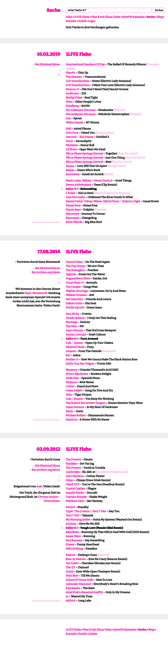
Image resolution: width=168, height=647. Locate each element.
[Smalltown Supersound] (112, 472)
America (71, 419)
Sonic (69, 141)
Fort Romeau (74, 540)
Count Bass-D (74, 282)
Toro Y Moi (99, 511)
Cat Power (72, 563)
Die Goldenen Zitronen (81, 110)
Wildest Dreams (76, 295)
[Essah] (109, 174)
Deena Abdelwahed (78, 184)
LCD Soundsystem (77, 81)
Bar (68, 355)
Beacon (70, 555)
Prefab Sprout (75, 307)
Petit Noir (72, 575)
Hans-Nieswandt (35, 293)
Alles (69, 17)
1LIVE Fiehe (81, 17)
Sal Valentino (74, 299)
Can (68, 118)
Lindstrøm (73, 472)
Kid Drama (86, 137)
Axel (39, 486)
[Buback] (119, 110)
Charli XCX (72, 484)
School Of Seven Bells (79, 580)
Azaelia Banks (75, 492)
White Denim (74, 122)
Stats (69, 101)
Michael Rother (75, 415)
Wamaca (71, 369)
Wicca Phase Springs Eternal (84, 153)
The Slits (71, 326)
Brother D (72, 359)
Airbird (70, 600)
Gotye (69, 571)
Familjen (71, 463)
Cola (68, 343)
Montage (71, 322)
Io (67, 596)
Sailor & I (72, 189)
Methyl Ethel (74, 97)
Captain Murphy (76, 497)
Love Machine (75, 476)
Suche (53, 10)
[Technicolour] (104, 132)
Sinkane (71, 382)
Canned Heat (74, 262)
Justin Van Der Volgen (80, 363)
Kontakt (71, 21)
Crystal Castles (75, 488)
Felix (69, 394)
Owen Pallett (74, 390)
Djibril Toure (111, 201)
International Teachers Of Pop (85, 64)
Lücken (92, 633)
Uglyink (71, 274)
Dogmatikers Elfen (78, 278)
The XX (70, 567)
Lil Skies (71, 149)
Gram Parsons (75, 407)
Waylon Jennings (77, 291)
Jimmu (78, 343)
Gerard (70, 507)
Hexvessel (72, 213)
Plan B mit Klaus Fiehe (105, 17)
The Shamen (74, 77)
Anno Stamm (74, 330)
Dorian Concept (76, 334)
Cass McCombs (75, 197)
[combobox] (109, 10)
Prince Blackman (77, 374)
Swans (70, 166)
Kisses (70, 544)
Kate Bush (72, 532)
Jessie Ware (73, 536)
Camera (71, 351)
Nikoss (86, 180)
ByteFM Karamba (133, 17)
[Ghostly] (103, 555)
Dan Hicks (72, 314)
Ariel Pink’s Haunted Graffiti (84, 592)
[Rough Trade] (116, 166)
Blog (160, 17)
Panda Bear (73, 205)
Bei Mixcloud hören (47, 64)
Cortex (70, 386)
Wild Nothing (74, 548)
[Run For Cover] (128, 153)
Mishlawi (72, 145)
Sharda (70, 72)
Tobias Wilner (93, 201)
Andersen (72, 93)
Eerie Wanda (74, 222)
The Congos (73, 286)
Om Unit (71, 137)
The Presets (73, 459)
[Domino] (100, 209)
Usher (70, 480)
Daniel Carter (74, 201)
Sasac (69, 411)
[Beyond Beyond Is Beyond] (112, 193)
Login (91, 21)
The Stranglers (75, 270)
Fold (68, 128)
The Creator (82, 511)
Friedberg (72, 106)
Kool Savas (73, 174)
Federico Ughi (131, 201)
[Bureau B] (109, 351)
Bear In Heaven (76, 559)
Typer (69, 511)
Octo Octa (72, 132)
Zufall (82, 21)
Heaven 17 (72, 89)
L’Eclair (70, 193)
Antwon (71, 523)
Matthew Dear (75, 501)
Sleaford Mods (75, 347)
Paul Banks (73, 588)
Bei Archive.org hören (45, 272)
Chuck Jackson (75, 318)
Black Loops (73, 180)
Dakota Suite (74, 303)
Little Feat (72, 378)
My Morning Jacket (78, 519)
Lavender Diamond (78, 584)
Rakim (70, 170)
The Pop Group (75, 266)
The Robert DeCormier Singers (86, 403)
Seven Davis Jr (103, 180)
